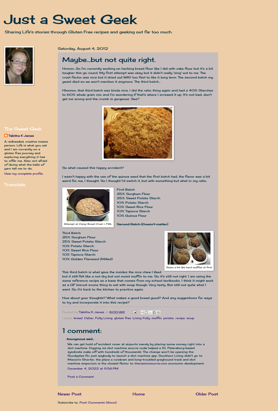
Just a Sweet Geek (70, 19)
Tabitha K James (21, 135)
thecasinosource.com (151, 363)
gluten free (122, 318)
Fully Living (103, 318)
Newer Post (69, 394)
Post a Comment (81, 376)
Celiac (88, 318)
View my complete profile (23, 173)
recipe (180, 318)
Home (139, 394)
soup (190, 318)
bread (78, 318)
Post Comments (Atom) (98, 402)
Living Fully (141, 318)
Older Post (207, 394)
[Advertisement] (17, 105)
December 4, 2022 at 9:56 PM (93, 368)
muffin (157, 318)
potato (168, 318)
